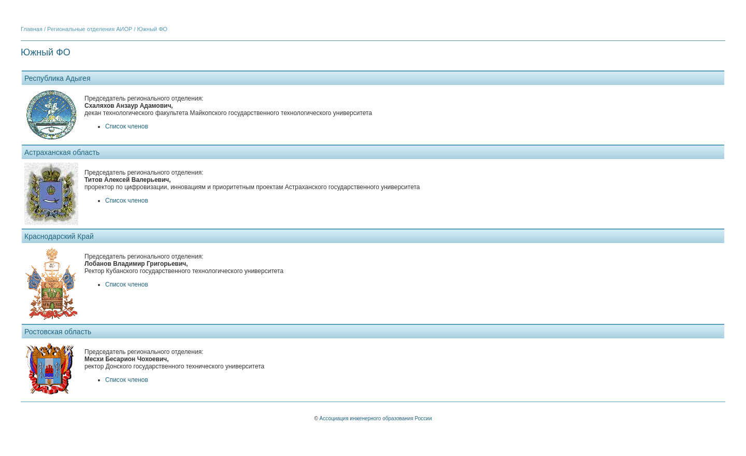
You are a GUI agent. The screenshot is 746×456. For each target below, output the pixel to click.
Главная (31, 29)
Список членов (126, 126)
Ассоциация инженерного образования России (376, 418)
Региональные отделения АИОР (89, 29)
